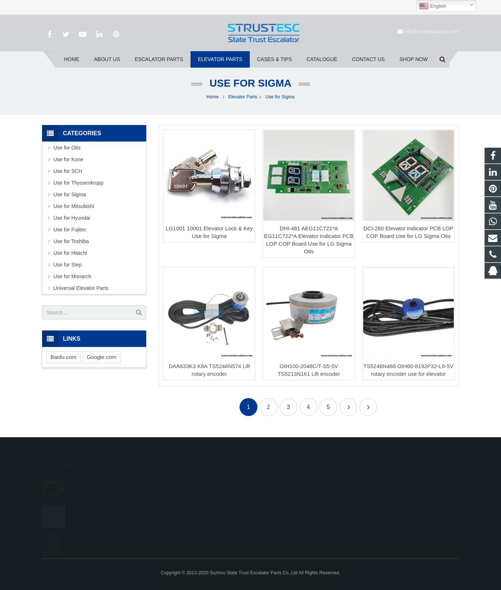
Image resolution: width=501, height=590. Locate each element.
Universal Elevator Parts (80, 288)
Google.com (101, 357)
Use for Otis (66, 148)
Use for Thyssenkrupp (78, 183)
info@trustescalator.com (431, 31)
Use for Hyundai (71, 218)
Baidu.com (63, 357)
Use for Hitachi (70, 253)
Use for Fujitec (69, 229)
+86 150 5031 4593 (283, 501)
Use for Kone (68, 159)
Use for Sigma (250, 83)
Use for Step (67, 265)
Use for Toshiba (71, 241)
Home (213, 96)
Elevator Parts (242, 96)
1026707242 (277, 480)
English (432, 6)
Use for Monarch (72, 276)
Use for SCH (67, 171)
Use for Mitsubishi (73, 206)
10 (368, 407)
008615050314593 (283, 490)
